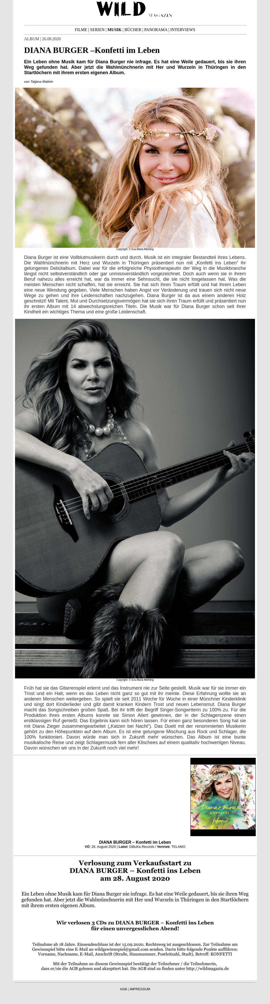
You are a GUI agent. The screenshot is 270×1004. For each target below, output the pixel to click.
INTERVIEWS (182, 29)
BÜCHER (132, 29)
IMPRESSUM (140, 989)
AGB (123, 989)
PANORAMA (155, 29)
